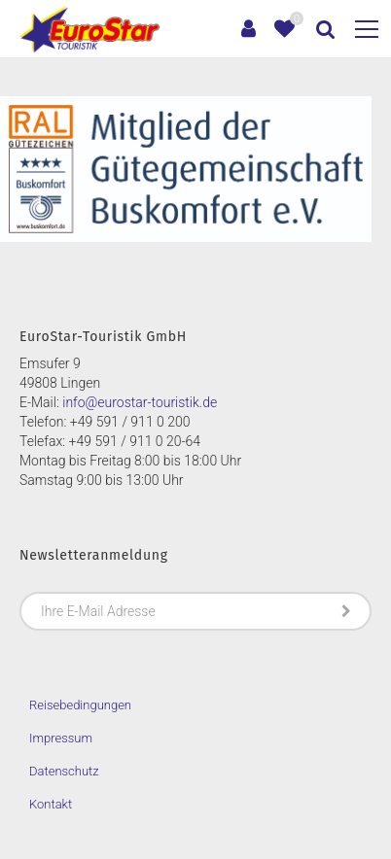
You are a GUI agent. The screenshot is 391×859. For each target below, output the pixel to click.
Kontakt (50, 804)
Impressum (60, 738)
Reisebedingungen (80, 705)
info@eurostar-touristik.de (139, 402)
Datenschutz (64, 771)
